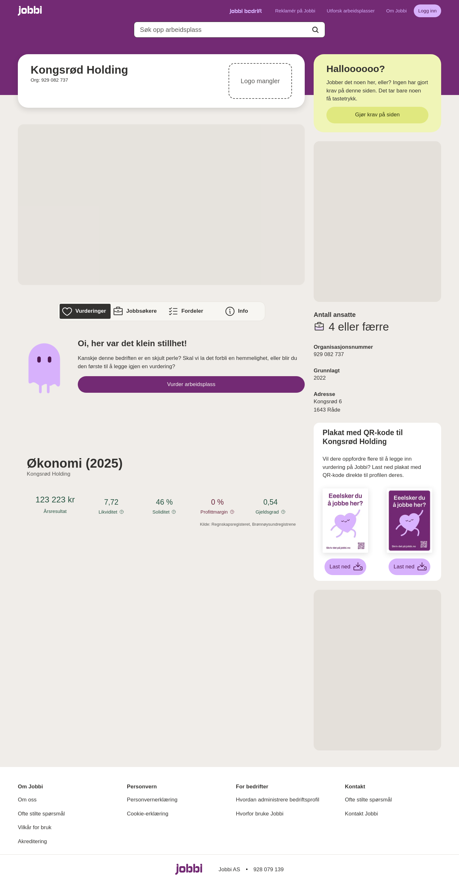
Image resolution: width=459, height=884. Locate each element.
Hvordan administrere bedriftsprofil (277, 800)
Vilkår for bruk (34, 827)
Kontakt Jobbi (361, 814)
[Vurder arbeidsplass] (191, 384)
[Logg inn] (427, 10)
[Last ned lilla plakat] (410, 567)
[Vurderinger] (85, 311)
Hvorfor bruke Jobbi (259, 814)
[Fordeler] (186, 311)
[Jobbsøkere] (136, 311)
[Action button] (315, 29)
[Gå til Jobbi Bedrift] (245, 11)
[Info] (237, 311)
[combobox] (229, 30)
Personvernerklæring (152, 800)
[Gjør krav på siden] (377, 115)
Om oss (27, 800)
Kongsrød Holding (48, 474)
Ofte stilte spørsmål (41, 814)
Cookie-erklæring (147, 814)
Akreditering (32, 841)
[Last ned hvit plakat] (345, 567)
